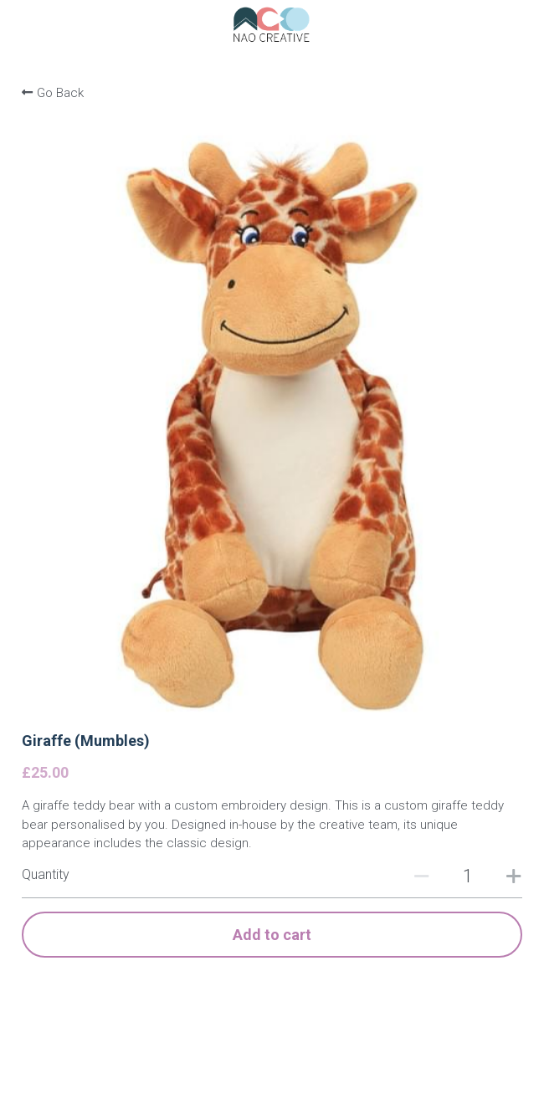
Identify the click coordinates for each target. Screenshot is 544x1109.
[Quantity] (468, 876)
